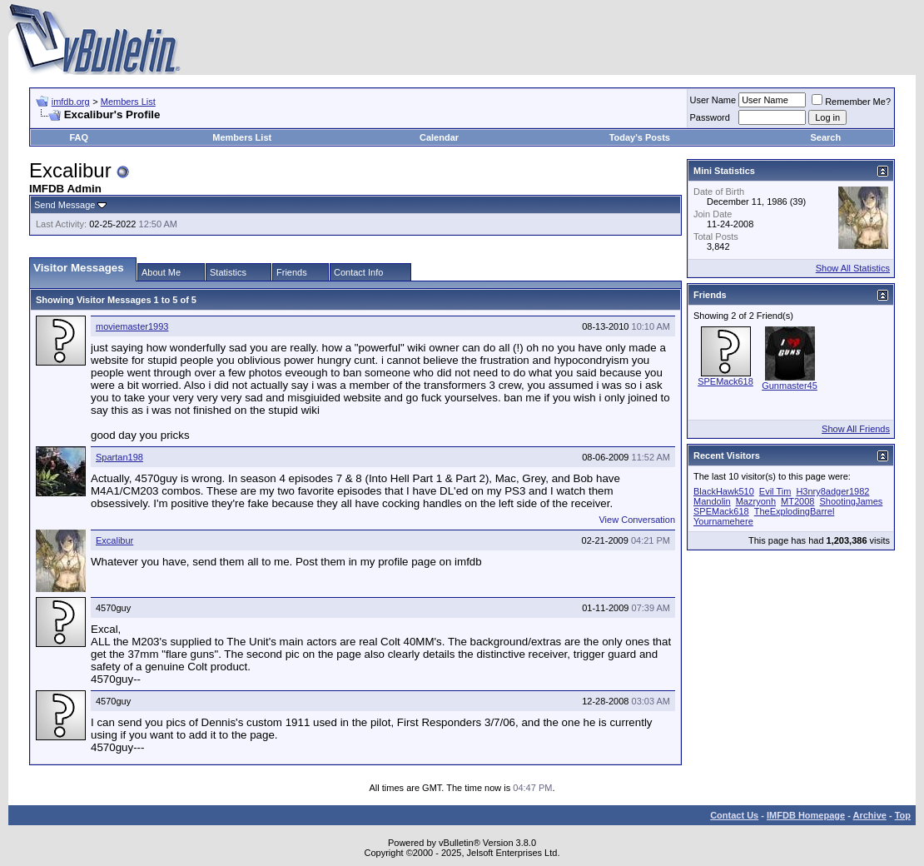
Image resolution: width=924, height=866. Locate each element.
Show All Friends (856, 429)
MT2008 (797, 501)
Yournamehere (723, 521)
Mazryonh (756, 501)
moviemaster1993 (132, 326)
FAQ (78, 137)
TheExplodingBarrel (794, 511)
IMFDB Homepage (806, 815)
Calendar (439, 137)
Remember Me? (851, 102)
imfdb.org (71, 102)
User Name (713, 100)
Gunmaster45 (789, 386)
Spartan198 (119, 457)
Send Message (64, 205)
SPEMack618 (725, 381)
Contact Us (734, 815)
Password (710, 117)
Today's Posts (639, 137)
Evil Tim (775, 491)
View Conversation (637, 520)
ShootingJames (850, 501)
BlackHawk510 (723, 491)
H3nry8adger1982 (832, 491)
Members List (128, 102)
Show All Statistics (853, 268)
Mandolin (712, 501)
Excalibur (114, 540)
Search (825, 137)
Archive (870, 815)
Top (903, 815)
